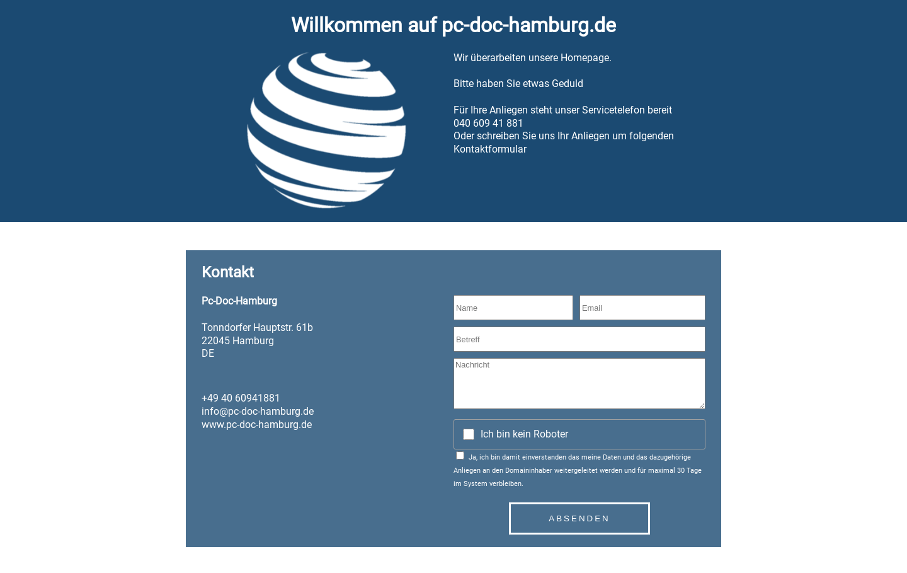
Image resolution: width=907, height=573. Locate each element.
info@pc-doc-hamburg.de (258, 411)
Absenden (579, 518)
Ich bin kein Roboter (524, 434)
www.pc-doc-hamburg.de (257, 425)
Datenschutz (213, 551)
